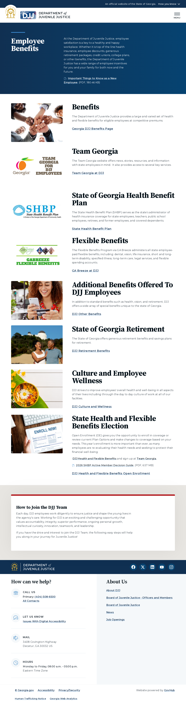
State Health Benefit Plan (91, 229)
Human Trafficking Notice (30, 698)
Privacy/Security (69, 690)
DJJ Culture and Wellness (92, 406)
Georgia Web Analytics (63, 698)
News (110, 612)
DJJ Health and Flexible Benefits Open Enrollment (111, 473)
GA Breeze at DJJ (85, 270)
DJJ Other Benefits (86, 314)
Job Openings (115, 619)
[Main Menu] (177, 15)
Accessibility (46, 690)
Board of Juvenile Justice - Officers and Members (139, 597)
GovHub (169, 690)
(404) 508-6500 (45, 596)
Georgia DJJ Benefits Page (92, 129)
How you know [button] (167, 4)
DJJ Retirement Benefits (91, 351)
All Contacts (31, 600)
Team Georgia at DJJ (88, 173)
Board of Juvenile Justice (123, 605)
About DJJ (113, 590)
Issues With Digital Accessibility (44, 621)
